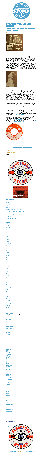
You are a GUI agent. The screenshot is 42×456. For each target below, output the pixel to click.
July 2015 (7, 246)
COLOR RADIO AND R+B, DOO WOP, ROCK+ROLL (22, 147)
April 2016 (7, 241)
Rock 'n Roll (11, 150)
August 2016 (7, 239)
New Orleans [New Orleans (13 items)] (8, 354)
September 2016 (8, 238)
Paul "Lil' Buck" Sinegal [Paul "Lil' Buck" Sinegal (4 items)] (8, 356)
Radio (6, 413)
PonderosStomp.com (31, 451)
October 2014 (8, 255)
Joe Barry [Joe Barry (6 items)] (7, 345)
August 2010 (7, 289)
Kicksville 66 (7, 386)
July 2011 (7, 278)
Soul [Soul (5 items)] (6, 361)
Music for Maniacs (8, 388)
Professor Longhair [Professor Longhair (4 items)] (7, 357)
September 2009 (8, 303)
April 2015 (7, 252)
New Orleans (7, 150)
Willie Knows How (8, 216)
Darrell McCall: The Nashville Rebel (11, 218)
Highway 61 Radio (8, 381)
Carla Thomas (8, 207)
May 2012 (7, 273)
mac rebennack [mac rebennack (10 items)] (8, 349)
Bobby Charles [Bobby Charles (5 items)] (7, 321)
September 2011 (8, 275)
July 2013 (7, 264)
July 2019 (7, 223)
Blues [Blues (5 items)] (6, 320)
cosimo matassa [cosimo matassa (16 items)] (9, 327)
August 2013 (7, 262)
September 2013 (8, 261)
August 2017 (7, 230)
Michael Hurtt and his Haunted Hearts (17, 121)
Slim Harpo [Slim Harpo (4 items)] (7, 360)
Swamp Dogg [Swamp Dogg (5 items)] (7, 363)
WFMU (6, 400)
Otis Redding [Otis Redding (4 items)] (7, 355)
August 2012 (7, 270)
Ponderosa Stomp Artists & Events (11, 409)
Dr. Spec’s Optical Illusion (19, 114)
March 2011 (7, 284)
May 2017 (7, 236)
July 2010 (7, 291)
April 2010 (7, 296)
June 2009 (7, 309)
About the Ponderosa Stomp (10, 406)
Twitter (7, 414)
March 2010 (7, 298)
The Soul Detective (8, 397)
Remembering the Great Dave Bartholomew (12, 204)
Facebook (7, 407)
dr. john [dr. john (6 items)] (7, 329)
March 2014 (7, 257)
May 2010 (7, 294)
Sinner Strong (13, 152)
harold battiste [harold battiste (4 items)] (7, 339)
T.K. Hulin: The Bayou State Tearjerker (11, 213)
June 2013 (7, 266)
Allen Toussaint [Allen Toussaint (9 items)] (8, 319)
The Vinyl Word (8, 398)
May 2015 (7, 250)
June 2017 (7, 234)
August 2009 (8, 305)
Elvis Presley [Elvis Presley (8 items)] (8, 332)
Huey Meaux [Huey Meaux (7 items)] (7, 342)
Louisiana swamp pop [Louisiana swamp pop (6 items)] (9, 348)
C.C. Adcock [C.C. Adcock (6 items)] (7, 322)
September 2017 (8, 229)
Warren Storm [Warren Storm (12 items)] (8, 369)
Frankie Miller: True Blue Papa (10, 214)
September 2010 (8, 287)
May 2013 (7, 268)
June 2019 (7, 225)
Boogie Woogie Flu (8, 375)
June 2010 (7, 293)
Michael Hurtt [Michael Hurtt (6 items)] (8, 352)
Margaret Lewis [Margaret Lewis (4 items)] (7, 350)
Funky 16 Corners (8, 377)
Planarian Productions (9, 389)
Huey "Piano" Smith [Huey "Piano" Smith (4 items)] (7, 340)
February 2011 (8, 286)
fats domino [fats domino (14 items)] (8, 335)
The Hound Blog (8, 395)
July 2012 (7, 271)
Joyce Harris (8, 152)
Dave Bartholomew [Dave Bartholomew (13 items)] (10, 328)
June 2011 (7, 280)
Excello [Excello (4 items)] (6, 333)
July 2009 (7, 307)
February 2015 (8, 254)
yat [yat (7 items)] (6, 370)
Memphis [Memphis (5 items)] (7, 351)
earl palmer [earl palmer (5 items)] (7, 330)
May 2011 (7, 282)
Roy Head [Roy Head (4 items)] (6, 359)
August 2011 (7, 277)
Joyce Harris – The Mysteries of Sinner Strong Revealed (20, 29)
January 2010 (8, 300)
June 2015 (7, 248)
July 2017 (7, 232)
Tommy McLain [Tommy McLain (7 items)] (8, 366)
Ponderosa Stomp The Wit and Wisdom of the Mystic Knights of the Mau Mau (21, 11)
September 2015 (8, 243)
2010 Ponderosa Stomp (18, 119)
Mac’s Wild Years (8, 205)
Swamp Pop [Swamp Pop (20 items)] (9, 365)
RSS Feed (26, 451)
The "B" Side (7, 393)
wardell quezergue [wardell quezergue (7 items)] (9, 367)
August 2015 (7, 245)
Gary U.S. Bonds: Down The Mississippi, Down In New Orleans (15, 211)
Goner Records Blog (9, 379)
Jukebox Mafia (8, 384)
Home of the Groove (9, 382)
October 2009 (8, 302)
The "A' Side (7, 391)
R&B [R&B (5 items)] (6, 358)
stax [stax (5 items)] (6, 362)
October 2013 (8, 259)
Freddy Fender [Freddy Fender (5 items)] (7, 337)
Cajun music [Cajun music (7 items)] (7, 324)
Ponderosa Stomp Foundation (10, 411)
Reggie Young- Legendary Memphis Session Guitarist (14, 209)
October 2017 (8, 227)
